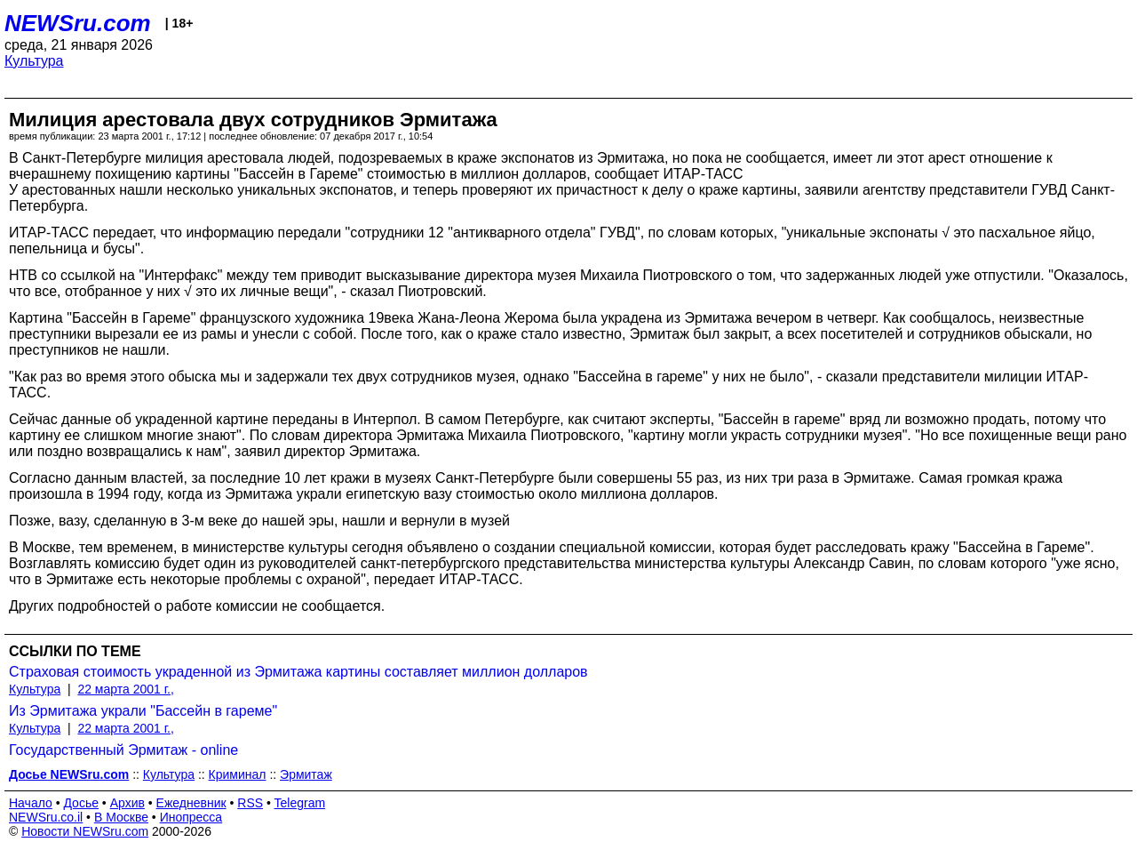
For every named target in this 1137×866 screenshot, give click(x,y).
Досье (81, 803)
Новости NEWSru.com (84, 831)
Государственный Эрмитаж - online (123, 750)
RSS (250, 803)
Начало (30, 803)
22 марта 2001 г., (125, 689)
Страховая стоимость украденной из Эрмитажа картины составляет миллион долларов (298, 671)
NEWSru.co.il (46, 817)
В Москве (121, 817)
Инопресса (191, 817)
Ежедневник (191, 803)
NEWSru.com (77, 23)
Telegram (300, 803)
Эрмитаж (306, 774)
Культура (34, 60)
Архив (127, 803)
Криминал (237, 774)
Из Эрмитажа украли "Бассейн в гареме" (143, 710)
